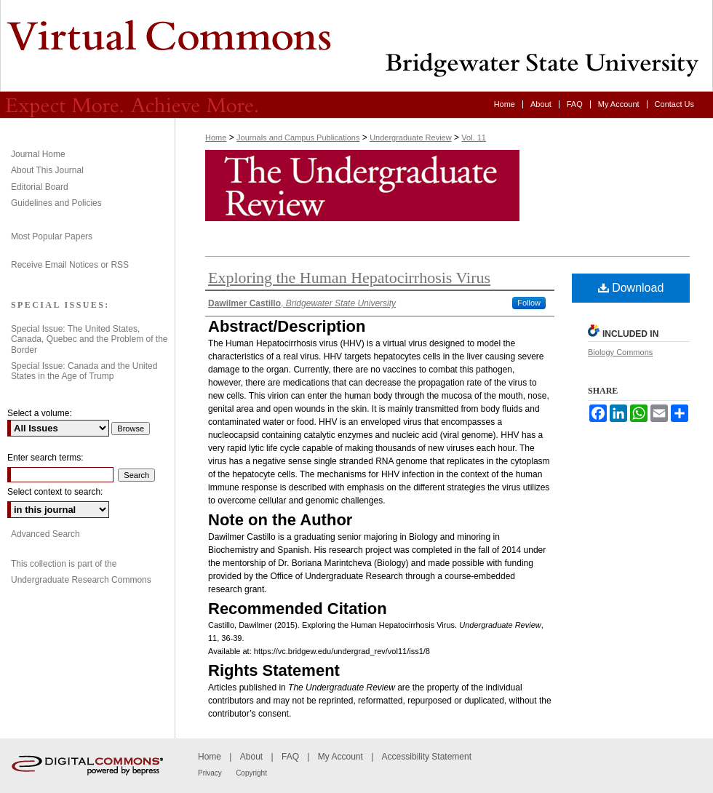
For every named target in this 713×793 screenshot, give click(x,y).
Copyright (251, 773)
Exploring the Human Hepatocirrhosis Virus (349, 277)
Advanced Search (45, 534)
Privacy (210, 773)
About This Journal (47, 170)
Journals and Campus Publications (297, 137)
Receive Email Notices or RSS (70, 265)
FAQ (290, 757)
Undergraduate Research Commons (81, 580)
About (251, 757)
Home (215, 137)
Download (631, 288)
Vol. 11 (473, 137)
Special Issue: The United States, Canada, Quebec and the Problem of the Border (89, 339)
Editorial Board (39, 187)
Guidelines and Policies (56, 203)
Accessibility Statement (426, 757)
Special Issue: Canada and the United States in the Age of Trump (84, 371)
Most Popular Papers (51, 236)
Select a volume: (39, 413)
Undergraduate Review (356, 46)
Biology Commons (620, 352)
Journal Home (38, 154)
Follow (529, 302)
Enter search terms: (45, 458)
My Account (340, 757)
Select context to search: (55, 492)
